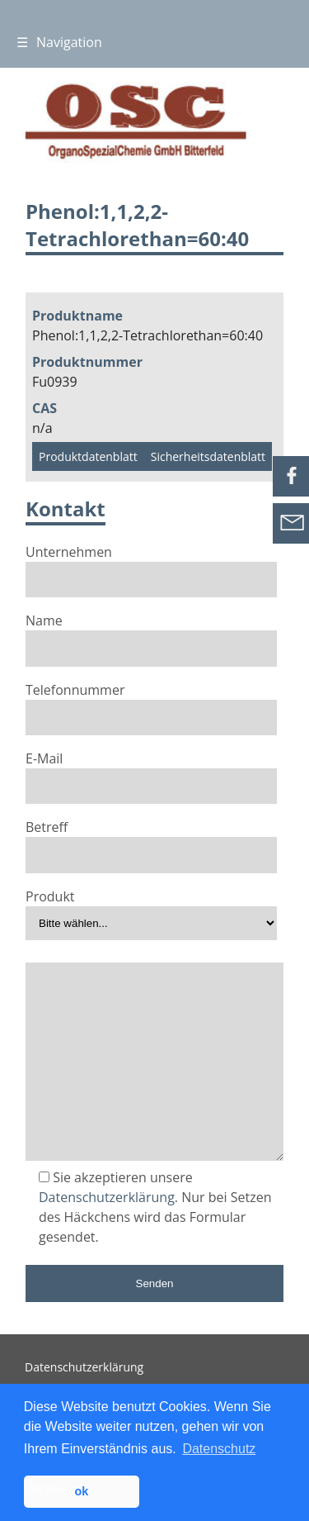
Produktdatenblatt (88, 456)
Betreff (151, 840)
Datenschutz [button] (218, 1449)
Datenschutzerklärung (107, 1197)
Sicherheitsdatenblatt (208, 456)
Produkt (151, 909)
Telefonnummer (151, 703)
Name (151, 633)
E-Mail (151, 771)
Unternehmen (151, 565)
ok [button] (81, 1491)
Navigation (59, 42)
